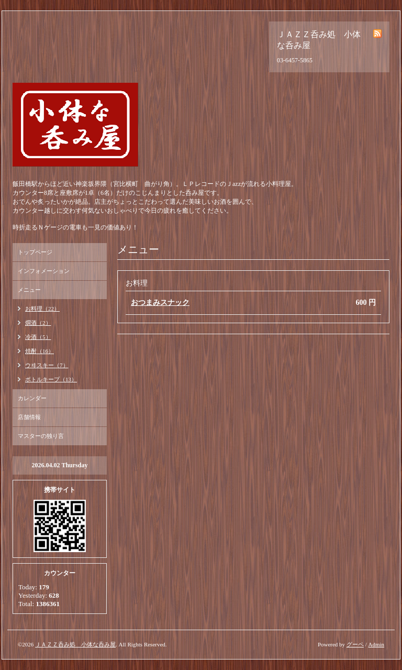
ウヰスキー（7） (47, 365)
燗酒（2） (38, 323)
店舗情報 (29, 417)
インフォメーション (44, 271)
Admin (376, 644)
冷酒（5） (38, 337)
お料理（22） (42, 308)
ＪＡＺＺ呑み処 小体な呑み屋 (75, 644)
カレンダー (32, 398)
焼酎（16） (39, 351)
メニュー (29, 290)
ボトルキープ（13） (51, 379)
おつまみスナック (160, 302)
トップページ (35, 252)
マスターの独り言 (41, 436)
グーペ (355, 644)
